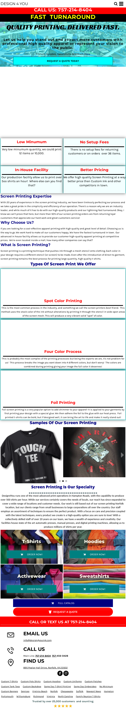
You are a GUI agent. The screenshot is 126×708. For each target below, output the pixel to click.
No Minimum (106, 686)
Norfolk (54, 691)
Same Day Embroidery (85, 686)
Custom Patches (93, 681)
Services (25, 691)
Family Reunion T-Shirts (88, 696)
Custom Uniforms (73, 681)
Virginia (51, 696)
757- (54, 655)
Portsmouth (7, 696)
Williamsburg (23, 696)
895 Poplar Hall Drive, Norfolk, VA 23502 (45, 667)
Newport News (93, 691)
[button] (116, 4)
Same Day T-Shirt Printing (57, 686)
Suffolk (79, 691)
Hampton (109, 691)
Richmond (38, 696)
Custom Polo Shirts (31, 681)
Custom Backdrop (32, 686)
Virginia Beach (39, 691)
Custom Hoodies (52, 681)
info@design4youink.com (37, 640)
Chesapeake (67, 691)
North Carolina (65, 696)
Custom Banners (9, 691)
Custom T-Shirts (9, 681)
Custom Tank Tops (10, 686)
